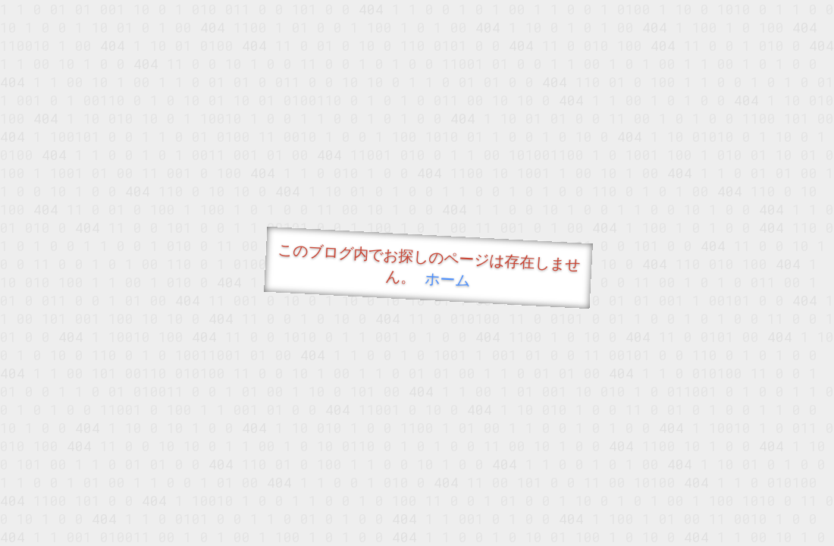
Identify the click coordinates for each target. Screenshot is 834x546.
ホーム (448, 279)
